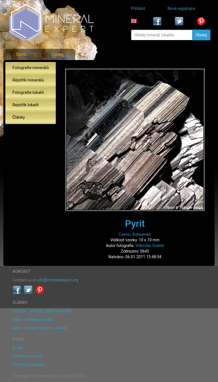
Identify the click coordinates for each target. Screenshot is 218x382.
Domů (21, 54)
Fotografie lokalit (28, 92)
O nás (18, 347)
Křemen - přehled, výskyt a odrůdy (42, 311)
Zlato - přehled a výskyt (33, 319)
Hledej (201, 35)
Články (57, 54)
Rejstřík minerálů (28, 80)
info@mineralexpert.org (57, 280)
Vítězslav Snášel (149, 245)
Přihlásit (138, 8)
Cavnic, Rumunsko (135, 234)
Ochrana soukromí (29, 364)
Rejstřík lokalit (25, 104)
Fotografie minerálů (30, 67)
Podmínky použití (28, 356)
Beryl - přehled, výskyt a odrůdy (39, 328)
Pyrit (135, 223)
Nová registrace (181, 8)
